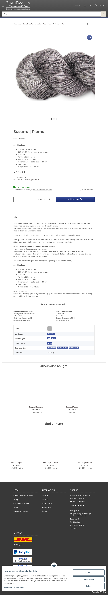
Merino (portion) (62, 347)
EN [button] (76, 5)
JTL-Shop (103, 592)
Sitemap (44, 511)
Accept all (86, 572)
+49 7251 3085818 (78, 498)
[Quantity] (28, 199)
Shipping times (46, 507)
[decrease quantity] (16, 199)
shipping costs (33, 180)
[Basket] (99, 5)
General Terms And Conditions (23, 496)
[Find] (51, 14)
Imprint (15, 507)
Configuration (87, 579)
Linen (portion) (73, 347)
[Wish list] (90, 5)
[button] (85, 5)
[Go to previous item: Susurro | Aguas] (87, 23)
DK (49, 338)
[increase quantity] (49, 199)
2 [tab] (54, 119)
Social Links (45, 499)
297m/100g (51, 333)
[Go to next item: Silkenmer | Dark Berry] (92, 23)
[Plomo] (49, 343)
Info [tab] (15, 217)
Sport (53, 338)
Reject (86, 586)
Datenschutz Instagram (20, 511)
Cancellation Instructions (21, 503)
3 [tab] (56, 119)
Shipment (45, 496)
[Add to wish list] (89, 37)
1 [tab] (51, 119)
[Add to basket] (15, 31)
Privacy (15, 499)
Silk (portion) (52, 347)
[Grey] (49, 328)
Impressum (10, 588)
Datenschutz (20, 588)
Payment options (47, 503)
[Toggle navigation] (3, 5)
